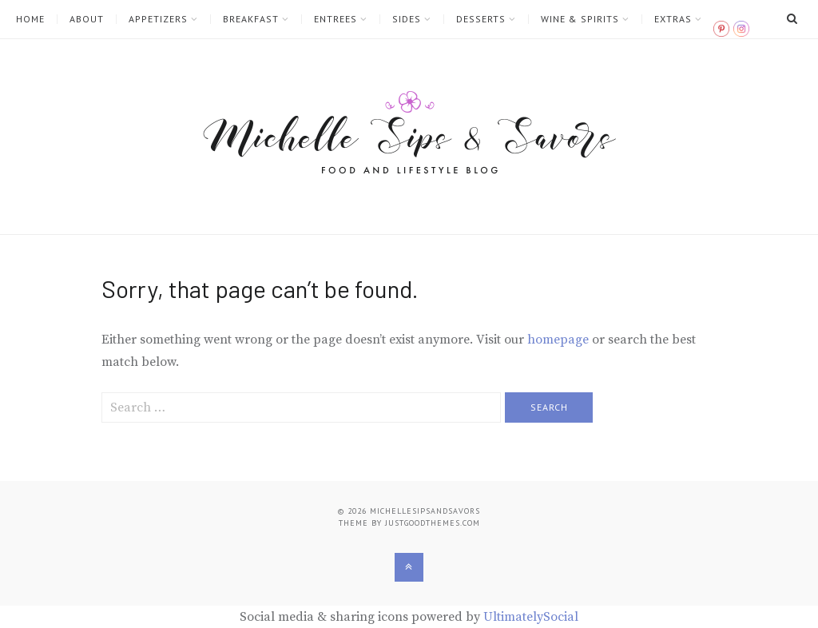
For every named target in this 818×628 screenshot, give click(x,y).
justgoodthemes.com (432, 523)
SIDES (406, 19)
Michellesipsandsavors (425, 511)
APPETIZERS (158, 19)
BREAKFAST (251, 19)
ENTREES (335, 19)
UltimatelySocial (530, 617)
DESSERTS (481, 19)
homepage (558, 340)
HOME (30, 19)
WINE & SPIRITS (580, 19)
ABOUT (86, 19)
